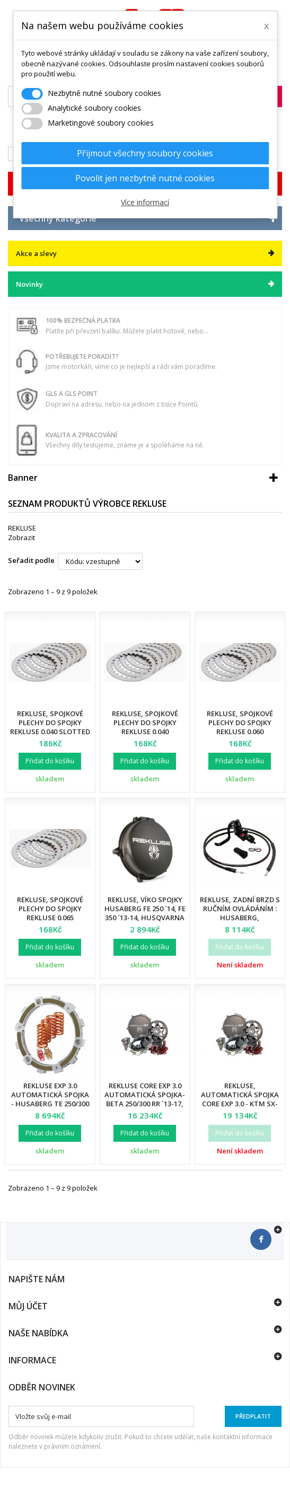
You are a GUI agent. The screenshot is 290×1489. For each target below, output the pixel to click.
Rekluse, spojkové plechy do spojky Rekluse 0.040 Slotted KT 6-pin (50, 727)
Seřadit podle (31, 560)
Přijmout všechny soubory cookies (145, 153)
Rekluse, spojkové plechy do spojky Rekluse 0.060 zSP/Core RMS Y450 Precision (239, 731)
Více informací (145, 202)
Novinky (29, 284)
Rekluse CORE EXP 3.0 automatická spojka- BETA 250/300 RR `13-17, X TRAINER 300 (144, 1099)
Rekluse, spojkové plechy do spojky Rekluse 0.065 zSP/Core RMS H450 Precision (50, 917)
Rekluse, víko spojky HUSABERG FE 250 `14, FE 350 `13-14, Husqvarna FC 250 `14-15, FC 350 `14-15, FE (145, 917)
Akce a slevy (36, 253)
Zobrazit (21, 537)
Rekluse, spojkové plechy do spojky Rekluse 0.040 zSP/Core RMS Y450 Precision (144, 731)
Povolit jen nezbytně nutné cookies (145, 178)
